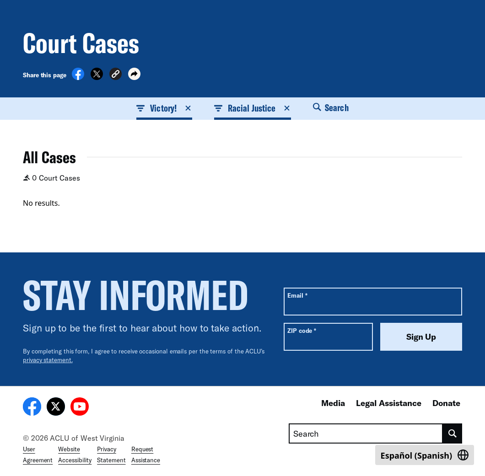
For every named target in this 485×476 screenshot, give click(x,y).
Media (333, 403)
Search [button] (331, 107)
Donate (446, 403)
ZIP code (301, 330)
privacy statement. (48, 360)
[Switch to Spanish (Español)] (424, 455)
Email (297, 295)
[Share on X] (97, 77)
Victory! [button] (164, 108)
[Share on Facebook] (78, 77)
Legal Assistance (388, 403)
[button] (115, 75)
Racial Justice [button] (252, 108)
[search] (452, 433)
